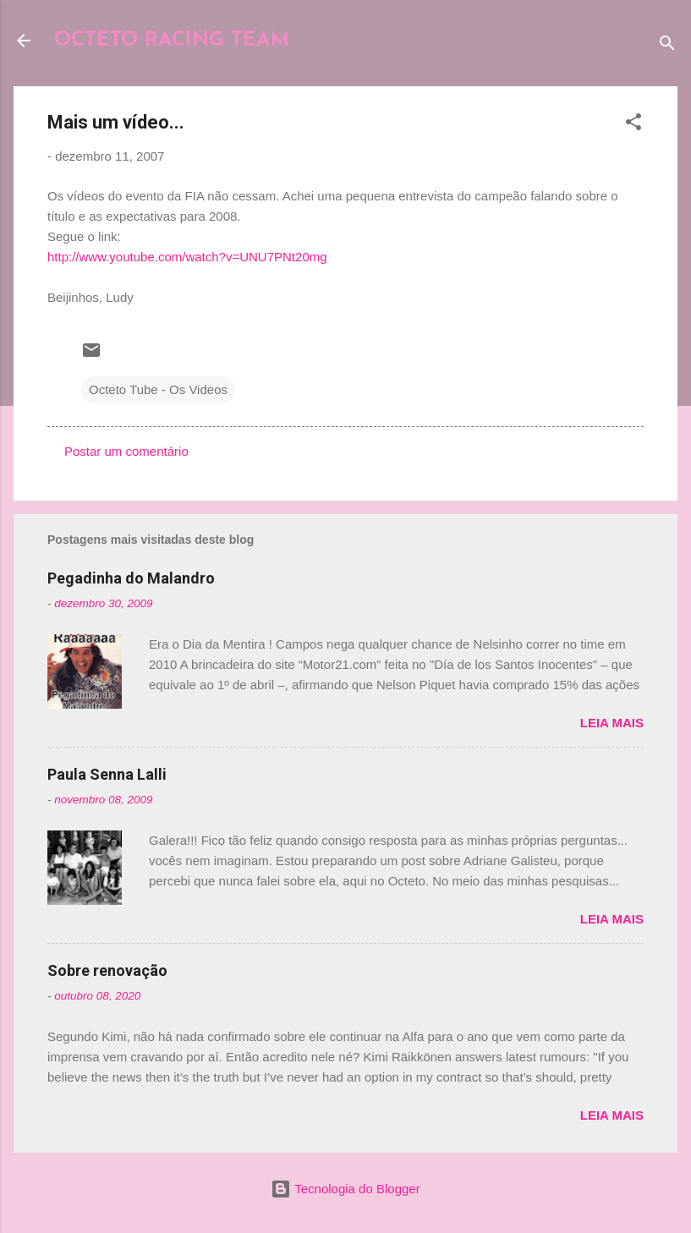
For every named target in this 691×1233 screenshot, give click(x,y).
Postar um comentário (126, 451)
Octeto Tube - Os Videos (158, 389)
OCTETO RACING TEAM (171, 40)
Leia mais (612, 722)
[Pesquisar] (667, 46)
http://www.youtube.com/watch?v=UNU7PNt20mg (187, 256)
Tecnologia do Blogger (345, 1188)
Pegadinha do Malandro (131, 578)
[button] (633, 125)
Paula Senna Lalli (107, 774)
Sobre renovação (107, 970)
